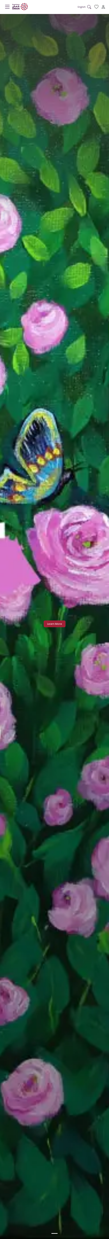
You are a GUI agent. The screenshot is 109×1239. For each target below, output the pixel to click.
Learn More (54, 624)
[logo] (20, 6)
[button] (82, 7)
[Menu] (7, 7)
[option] (54, 1233)
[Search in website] (89, 7)
